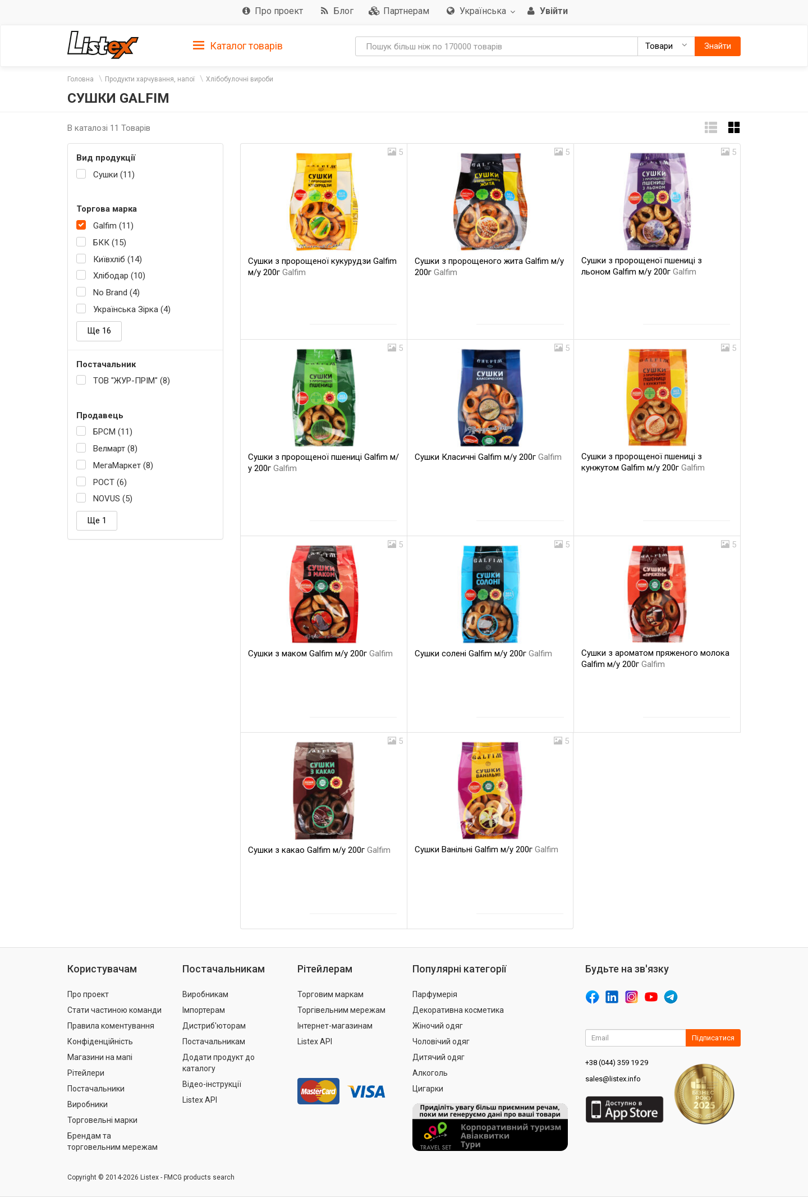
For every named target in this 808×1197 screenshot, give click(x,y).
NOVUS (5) (112, 499)
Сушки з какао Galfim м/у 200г (319, 850)
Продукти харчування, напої (150, 79)
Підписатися (713, 1038)
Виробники (87, 1104)
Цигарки (427, 1088)
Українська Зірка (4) (132, 309)
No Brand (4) (116, 292)
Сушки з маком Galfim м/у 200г (320, 653)
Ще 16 (99, 331)
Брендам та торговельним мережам (112, 1141)
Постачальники (96, 1088)
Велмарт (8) (115, 449)
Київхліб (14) (117, 259)
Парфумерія (434, 994)
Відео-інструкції (211, 1084)
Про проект (88, 994)
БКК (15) (109, 242)
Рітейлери (85, 1072)
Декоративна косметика (458, 1010)
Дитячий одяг (438, 1057)
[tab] (238, 45)
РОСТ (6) (110, 482)
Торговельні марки (102, 1120)
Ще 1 (97, 520)
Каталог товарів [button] (238, 46)
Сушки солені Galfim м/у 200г (483, 653)
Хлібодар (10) (119, 276)
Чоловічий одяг (441, 1041)
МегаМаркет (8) (123, 465)
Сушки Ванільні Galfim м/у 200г (486, 849)
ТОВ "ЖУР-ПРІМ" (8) (131, 381)
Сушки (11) (114, 175)
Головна (80, 79)
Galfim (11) (113, 226)
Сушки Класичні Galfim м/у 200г (488, 457)
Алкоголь (430, 1072)
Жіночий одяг (437, 1025)
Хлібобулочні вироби (239, 79)
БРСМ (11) (112, 432)
